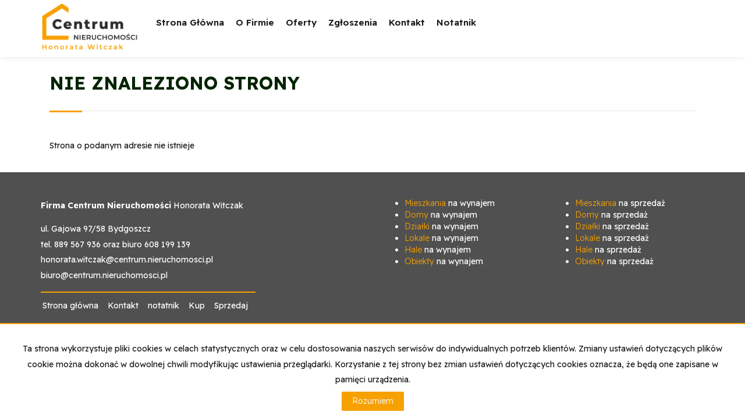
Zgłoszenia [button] (352, 30)
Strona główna (190, 22)
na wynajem (450, 203)
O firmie (255, 22)
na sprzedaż (620, 203)
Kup (197, 305)
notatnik (456, 22)
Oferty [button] (301, 30)
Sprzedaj (231, 305)
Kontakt (407, 22)
